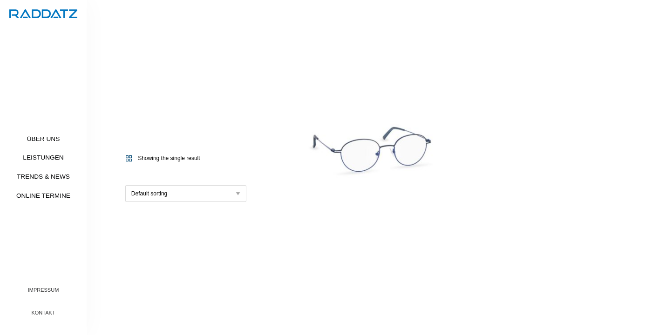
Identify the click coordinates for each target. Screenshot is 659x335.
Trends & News (43, 176)
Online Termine (43, 195)
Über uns (43, 138)
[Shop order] (185, 193)
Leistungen (43, 157)
